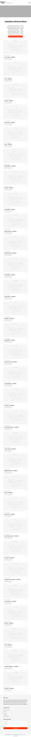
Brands (4, 711)
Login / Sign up (6, 716)
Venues (4, 713)
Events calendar (6, 710)
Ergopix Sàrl (24, 734)
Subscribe (15, 728)
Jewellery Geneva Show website (15, 36)
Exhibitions (5, 714)
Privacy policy (15, 736)
